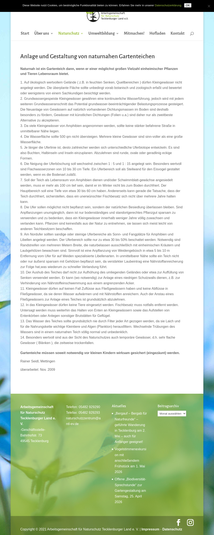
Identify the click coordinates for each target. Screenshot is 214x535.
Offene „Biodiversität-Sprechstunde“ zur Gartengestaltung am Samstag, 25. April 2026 (130, 490)
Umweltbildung (101, 33)
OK (188, 5)
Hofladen (157, 33)
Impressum (150, 529)
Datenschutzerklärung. (168, 5)
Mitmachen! (134, 33)
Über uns (41, 33)
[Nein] (209, 6)
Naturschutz (68, 33)
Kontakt (178, 33)
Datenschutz (172, 529)
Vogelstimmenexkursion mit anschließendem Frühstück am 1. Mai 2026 (130, 460)
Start (25, 33)
